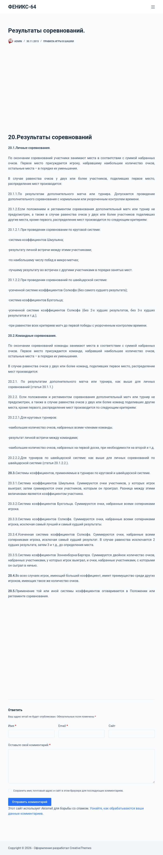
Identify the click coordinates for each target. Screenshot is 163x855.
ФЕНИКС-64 (22, 7)
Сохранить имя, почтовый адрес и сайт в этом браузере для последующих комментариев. (68, 790)
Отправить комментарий (29, 802)
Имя (12, 725)
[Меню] (153, 7)
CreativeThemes (81, 848)
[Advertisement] (81, 90)
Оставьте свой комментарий (29, 745)
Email (63, 725)
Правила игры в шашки (58, 41)
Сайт (112, 726)
